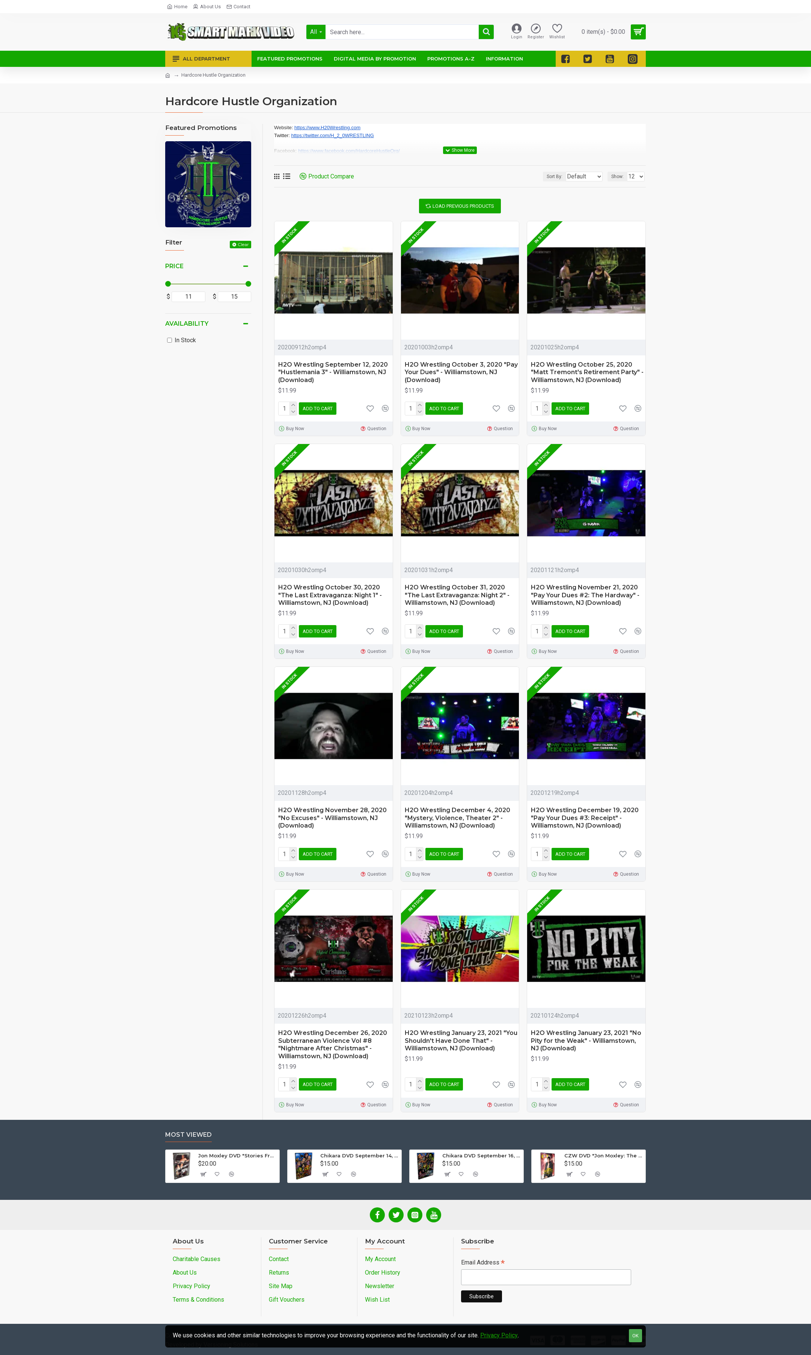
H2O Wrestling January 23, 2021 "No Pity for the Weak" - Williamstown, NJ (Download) (586, 1040)
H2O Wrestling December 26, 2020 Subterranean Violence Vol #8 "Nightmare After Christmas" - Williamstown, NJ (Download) (332, 1044)
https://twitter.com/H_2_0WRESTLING (332, 135)
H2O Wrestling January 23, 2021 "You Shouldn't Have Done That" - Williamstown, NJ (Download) (461, 1040)
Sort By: (549, 176)
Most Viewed (188, 1134)
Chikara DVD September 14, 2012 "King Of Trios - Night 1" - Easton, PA (359, 1156)
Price (174, 266)
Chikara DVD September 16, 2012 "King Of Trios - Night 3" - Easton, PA (481, 1156)
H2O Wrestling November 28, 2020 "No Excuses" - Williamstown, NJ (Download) (332, 818)
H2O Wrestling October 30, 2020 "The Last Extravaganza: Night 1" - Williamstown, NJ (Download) (330, 595)
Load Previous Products (463, 206)
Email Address (483, 1263)
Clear (243, 244)
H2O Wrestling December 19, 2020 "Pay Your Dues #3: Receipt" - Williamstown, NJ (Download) (585, 818)
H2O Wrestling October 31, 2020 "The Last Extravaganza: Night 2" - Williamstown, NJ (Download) (457, 595)
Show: (620, 176)
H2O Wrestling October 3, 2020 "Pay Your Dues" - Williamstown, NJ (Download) (461, 372)
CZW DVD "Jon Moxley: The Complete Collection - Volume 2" (603, 1156)
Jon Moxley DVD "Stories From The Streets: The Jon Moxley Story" (237, 1156)
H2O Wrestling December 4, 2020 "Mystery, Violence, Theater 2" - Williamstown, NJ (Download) (457, 818)
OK (635, 1335)
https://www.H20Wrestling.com (327, 127)
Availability (186, 323)
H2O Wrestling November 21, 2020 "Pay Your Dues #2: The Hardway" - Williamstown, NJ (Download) (585, 595)
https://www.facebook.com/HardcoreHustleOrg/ (348, 151)
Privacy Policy (499, 1335)
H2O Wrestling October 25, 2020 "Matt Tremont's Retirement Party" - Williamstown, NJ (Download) (587, 372)
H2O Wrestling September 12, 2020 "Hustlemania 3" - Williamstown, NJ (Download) (333, 372)
